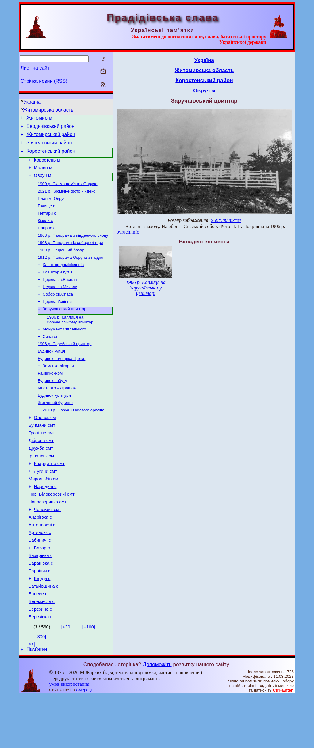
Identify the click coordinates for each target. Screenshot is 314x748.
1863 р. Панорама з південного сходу (73, 247)
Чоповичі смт (47, 547)
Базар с (42, 590)
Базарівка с (40, 599)
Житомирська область (48, 110)
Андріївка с (40, 556)
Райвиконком (50, 396)
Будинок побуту (52, 404)
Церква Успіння (57, 319)
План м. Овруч (52, 207)
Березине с (40, 659)
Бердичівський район (50, 128)
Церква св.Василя (60, 295)
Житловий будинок (55, 428)
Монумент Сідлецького (64, 348)
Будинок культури (54, 420)
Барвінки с (39, 616)
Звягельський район (49, 146)
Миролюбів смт (44, 513)
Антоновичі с (42, 565)
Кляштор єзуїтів (57, 287)
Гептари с (47, 223)
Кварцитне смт (49, 496)
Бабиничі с (40, 582)
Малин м (43, 174)
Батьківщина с (43, 633)
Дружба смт (41, 479)
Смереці (84, 742)
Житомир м (39, 118)
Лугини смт (45, 504)
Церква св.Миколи (60, 303)
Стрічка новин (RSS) (44, 81)
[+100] (88, 678)
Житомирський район (50, 137)
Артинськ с (40, 573)
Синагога (51, 356)
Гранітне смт (42, 462)
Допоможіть (157, 716)
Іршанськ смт (42, 487)
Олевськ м (45, 444)
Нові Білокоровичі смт (52, 530)
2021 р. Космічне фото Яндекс (66, 199)
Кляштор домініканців (63, 279)
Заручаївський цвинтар (64, 327)
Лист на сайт (35, 68)
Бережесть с (42, 650)
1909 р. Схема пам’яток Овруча (68, 191)
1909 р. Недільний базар (61, 263)
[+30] (66, 678)
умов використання (69, 736)
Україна (31, 102)
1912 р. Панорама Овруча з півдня (70, 271)
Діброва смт (41, 470)
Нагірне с (46, 239)
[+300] (39, 687)
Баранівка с (41, 607)
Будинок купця (51, 372)
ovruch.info (128, 232)
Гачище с (46, 215)
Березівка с (40, 668)
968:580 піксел (226, 220)
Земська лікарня (58, 388)
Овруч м (42, 182)
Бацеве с (38, 642)
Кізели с (45, 231)
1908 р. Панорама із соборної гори (70, 255)
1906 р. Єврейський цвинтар (64, 364)
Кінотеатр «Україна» (57, 412)
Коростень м (47, 165)
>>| (32, 695)
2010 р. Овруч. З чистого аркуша (73, 436)
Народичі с (45, 522)
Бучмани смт (42, 453)
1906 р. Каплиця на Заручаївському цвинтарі (70, 338)
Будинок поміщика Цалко (61, 380)
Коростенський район (50, 155)
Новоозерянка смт (48, 539)
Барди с (42, 625)
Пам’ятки (36, 701)
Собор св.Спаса (58, 311)
